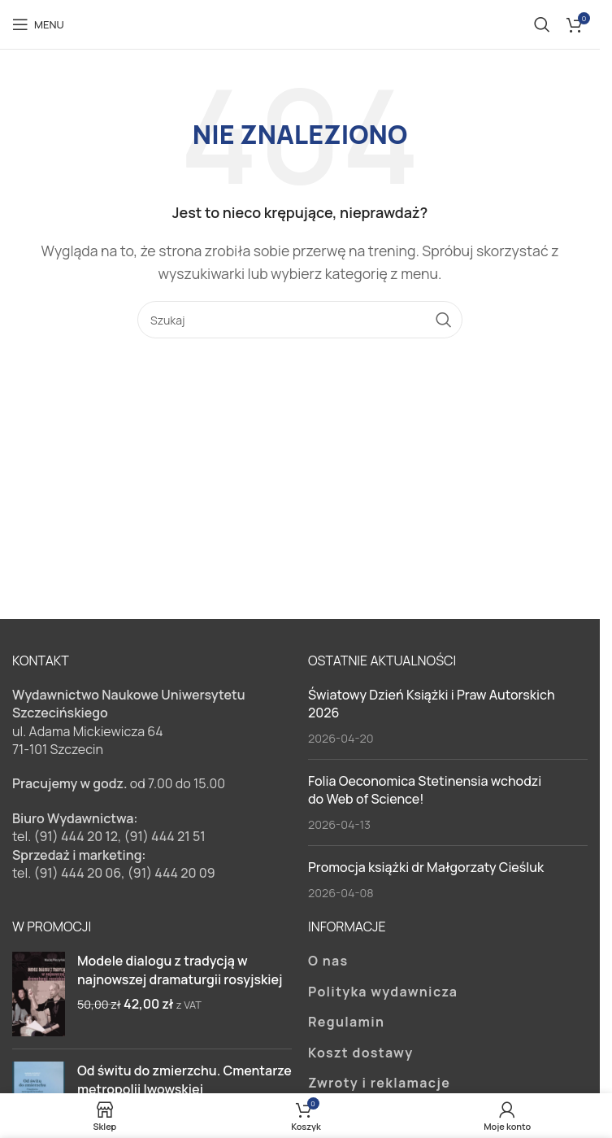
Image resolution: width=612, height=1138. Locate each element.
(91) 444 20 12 (75, 836)
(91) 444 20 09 (171, 873)
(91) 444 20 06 (77, 873)
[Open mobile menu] (38, 24)
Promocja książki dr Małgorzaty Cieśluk (426, 867)
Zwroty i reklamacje (379, 1083)
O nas (328, 961)
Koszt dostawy (360, 1053)
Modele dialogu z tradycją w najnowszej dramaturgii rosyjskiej (180, 970)
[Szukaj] (542, 24)
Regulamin (346, 1022)
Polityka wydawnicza (383, 992)
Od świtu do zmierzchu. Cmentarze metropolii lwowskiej (184, 1079)
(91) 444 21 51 (165, 836)
